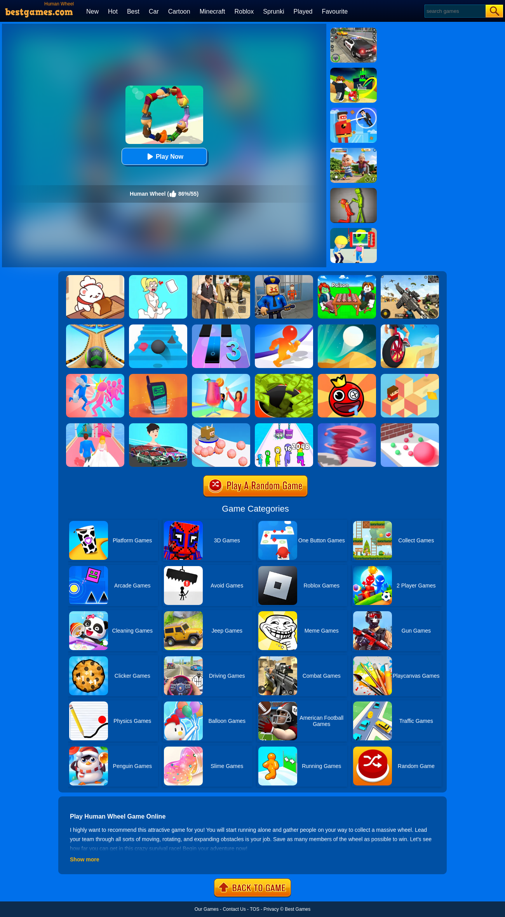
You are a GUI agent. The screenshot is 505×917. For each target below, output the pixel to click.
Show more (84, 859)
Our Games (207, 909)
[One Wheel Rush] (410, 327)
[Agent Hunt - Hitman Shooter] (221, 278)
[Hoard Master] (284, 376)
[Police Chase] (353, 30)
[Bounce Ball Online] (347, 376)
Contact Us (234, 909)
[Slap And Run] (95, 376)
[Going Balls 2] (95, 327)
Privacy (271, 909)
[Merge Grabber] (284, 426)
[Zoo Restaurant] (95, 278)
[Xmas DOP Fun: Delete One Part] (158, 278)
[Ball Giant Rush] (410, 426)
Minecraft (212, 11)
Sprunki (273, 11)
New (92, 11)
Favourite (335, 11)
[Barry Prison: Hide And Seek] (284, 278)
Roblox (244, 11)
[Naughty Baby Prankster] (353, 150)
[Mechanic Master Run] (158, 426)
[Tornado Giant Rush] (347, 426)
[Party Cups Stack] (221, 376)
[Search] (455, 11)
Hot (113, 11)
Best (133, 11)
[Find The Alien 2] (353, 230)
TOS (254, 909)
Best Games (297, 909)
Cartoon (179, 11)
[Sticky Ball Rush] (221, 426)
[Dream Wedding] (95, 426)
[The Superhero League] (353, 110)
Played (303, 11)
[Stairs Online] (158, 327)
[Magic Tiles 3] (221, 327)
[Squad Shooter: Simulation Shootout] (410, 278)
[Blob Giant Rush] (284, 327)
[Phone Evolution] (158, 376)
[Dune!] (347, 327)
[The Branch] (410, 376)
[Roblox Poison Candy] (347, 278)
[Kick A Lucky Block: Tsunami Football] (353, 70)
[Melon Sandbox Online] (353, 190)
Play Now (164, 156)
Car (154, 11)
